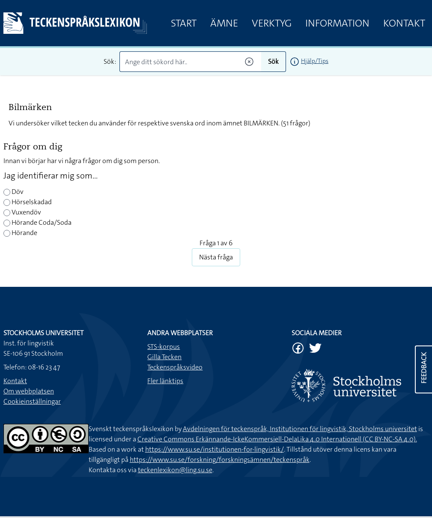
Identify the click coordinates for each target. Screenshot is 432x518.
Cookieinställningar (32, 401)
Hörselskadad (27, 201)
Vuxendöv (22, 212)
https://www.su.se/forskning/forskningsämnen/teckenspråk (220, 459)
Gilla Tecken (164, 356)
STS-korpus (163, 346)
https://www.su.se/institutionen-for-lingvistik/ (214, 449)
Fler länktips (165, 380)
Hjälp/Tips (314, 61)
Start (184, 23)
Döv (13, 191)
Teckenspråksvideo (175, 367)
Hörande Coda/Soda (37, 222)
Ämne (224, 23)
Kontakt (404, 23)
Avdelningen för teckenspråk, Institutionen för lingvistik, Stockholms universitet (300, 428)
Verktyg (272, 23)
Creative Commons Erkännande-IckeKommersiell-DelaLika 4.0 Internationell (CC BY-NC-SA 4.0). (277, 439)
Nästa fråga (216, 257)
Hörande (20, 232)
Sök (273, 61)
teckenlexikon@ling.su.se (175, 469)
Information (337, 23)
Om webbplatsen (28, 391)
